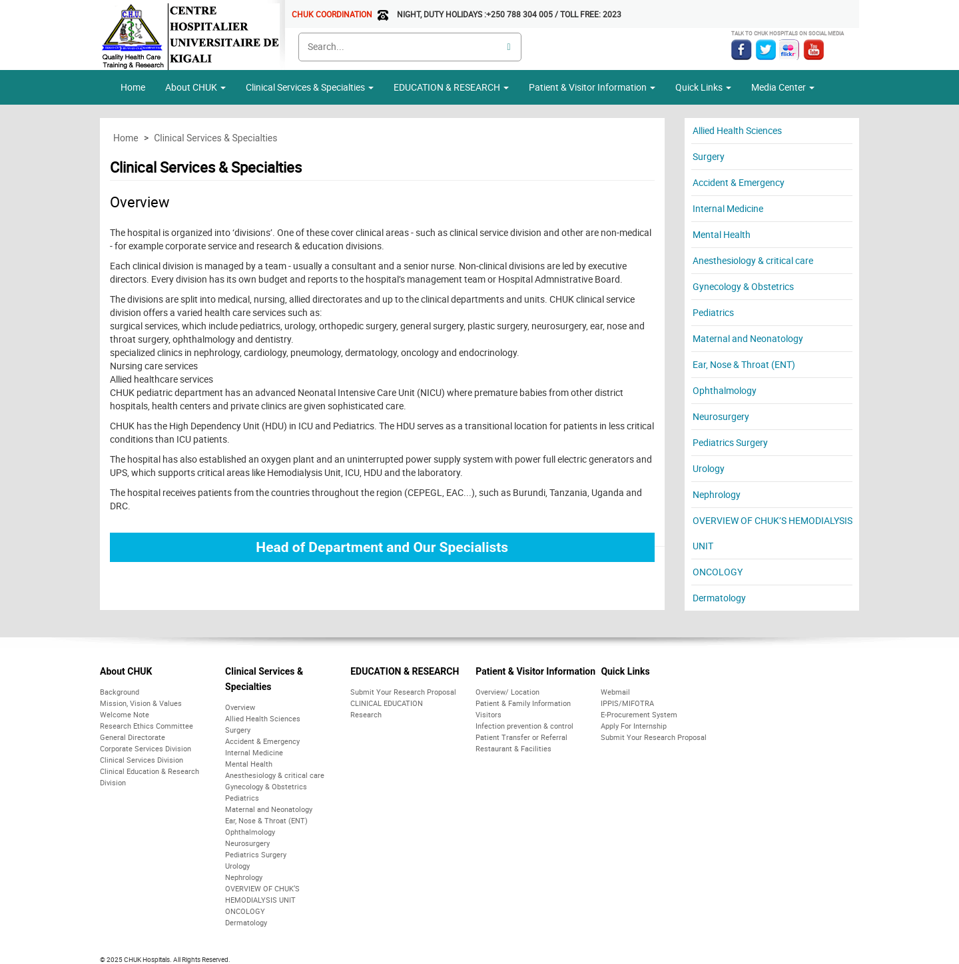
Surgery (709, 156)
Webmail (615, 692)
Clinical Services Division (141, 760)
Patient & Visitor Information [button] (592, 87)
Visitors (488, 714)
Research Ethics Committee (146, 726)
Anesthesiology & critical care (753, 260)
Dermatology (719, 597)
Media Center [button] (782, 87)
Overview (240, 707)
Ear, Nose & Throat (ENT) (744, 364)
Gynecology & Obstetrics (743, 286)
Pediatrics (713, 312)
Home (133, 87)
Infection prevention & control (524, 726)
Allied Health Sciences (737, 130)
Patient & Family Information (523, 703)
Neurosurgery (721, 416)
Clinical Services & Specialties (310, 87)
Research (366, 714)
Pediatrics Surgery (730, 442)
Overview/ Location (507, 692)
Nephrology (717, 494)
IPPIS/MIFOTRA (627, 703)
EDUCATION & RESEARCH (404, 671)
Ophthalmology (725, 390)
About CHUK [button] (195, 87)
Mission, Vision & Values (141, 703)
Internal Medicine (728, 208)
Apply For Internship (634, 726)
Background (119, 692)
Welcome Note (124, 714)
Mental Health (722, 234)
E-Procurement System (639, 714)
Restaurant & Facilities (513, 748)
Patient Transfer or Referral (521, 737)
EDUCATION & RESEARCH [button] (451, 87)
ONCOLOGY (718, 571)
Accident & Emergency (739, 182)
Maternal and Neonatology (748, 338)
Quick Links (625, 671)
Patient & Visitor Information (535, 671)
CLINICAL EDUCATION (386, 703)
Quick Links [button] (703, 87)
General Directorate (132, 737)
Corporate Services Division (145, 748)
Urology (709, 468)
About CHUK (126, 671)
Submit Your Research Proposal (403, 692)
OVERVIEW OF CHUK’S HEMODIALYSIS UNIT (772, 533)
